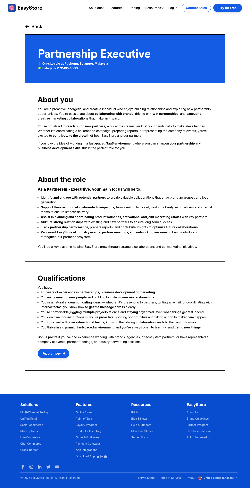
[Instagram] (31, 467)
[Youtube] (57, 467)
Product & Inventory (88, 431)
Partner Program (197, 424)
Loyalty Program (86, 424)
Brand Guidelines (198, 418)
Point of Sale (84, 418)
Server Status (140, 437)
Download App (91, 456)
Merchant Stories (142, 431)
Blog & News (139, 418)
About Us (193, 412)
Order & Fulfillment (88, 437)
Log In (172, 8)
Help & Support (141, 424)
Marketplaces (29, 431)
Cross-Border (29, 449)
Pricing (134, 8)
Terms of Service (170, 477)
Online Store (84, 412)
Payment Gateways (88, 443)
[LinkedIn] (40, 467)
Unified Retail (29, 418)
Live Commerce (30, 437)
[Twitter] (48, 467)
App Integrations (86, 449)
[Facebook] (22, 467)
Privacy (189, 477)
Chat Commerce (30, 443)
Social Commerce (31, 424)
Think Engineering (198, 437)
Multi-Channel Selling (34, 412)
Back (33, 26)
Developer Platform (199, 431)
